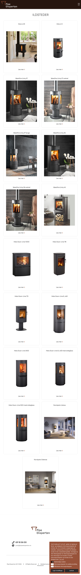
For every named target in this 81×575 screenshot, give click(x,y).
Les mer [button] (61, 559)
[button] (52, 562)
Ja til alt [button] (71, 570)
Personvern (40, 565)
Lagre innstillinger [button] (57, 570)
